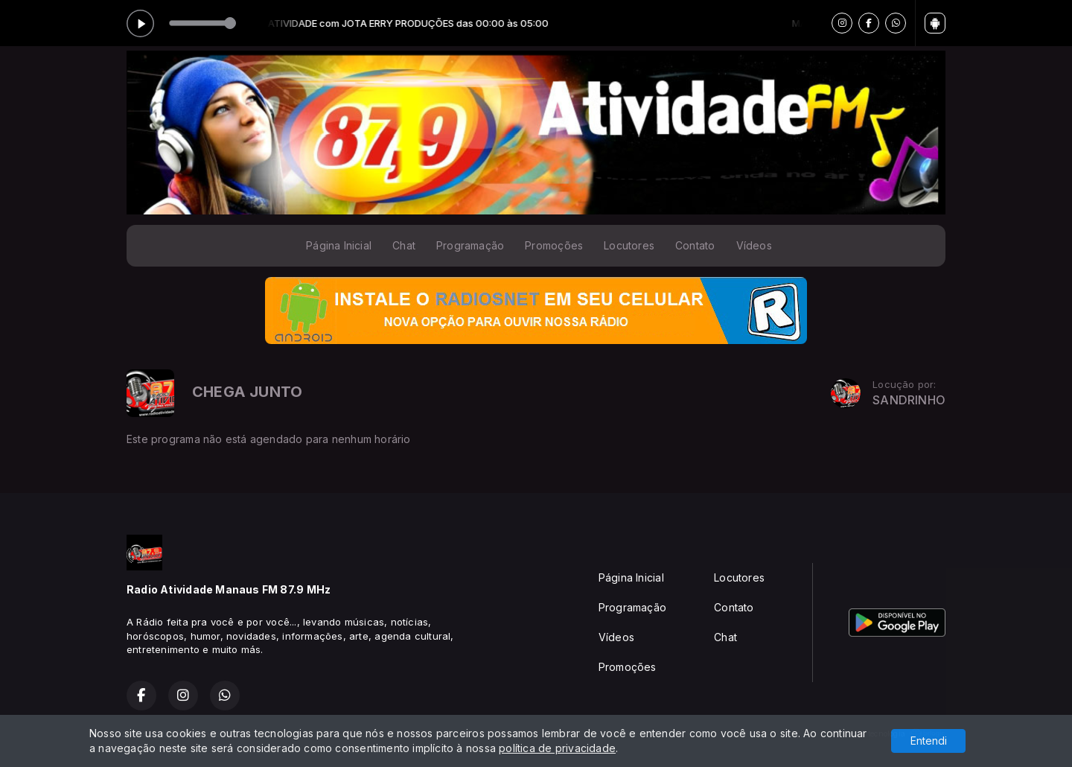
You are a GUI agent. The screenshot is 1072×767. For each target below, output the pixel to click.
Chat (403, 245)
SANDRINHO (908, 400)
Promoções (554, 245)
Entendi (928, 740)
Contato (695, 245)
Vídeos (754, 245)
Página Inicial (338, 245)
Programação (470, 245)
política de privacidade (557, 748)
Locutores (629, 245)
